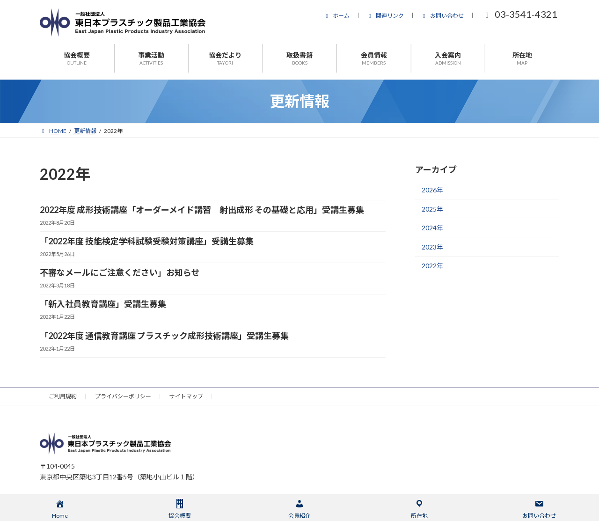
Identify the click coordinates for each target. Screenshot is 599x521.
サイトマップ (186, 396)
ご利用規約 (63, 396)
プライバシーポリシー (123, 396)
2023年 (432, 247)
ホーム (336, 15)
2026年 (432, 190)
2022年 (432, 266)
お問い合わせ (442, 15)
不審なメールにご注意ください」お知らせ (120, 272)
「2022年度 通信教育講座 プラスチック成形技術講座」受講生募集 (164, 335)
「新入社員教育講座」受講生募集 (103, 304)
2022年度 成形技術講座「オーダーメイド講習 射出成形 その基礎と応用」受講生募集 (202, 210)
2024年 (432, 228)
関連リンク (385, 15)
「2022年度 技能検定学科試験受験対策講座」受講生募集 (147, 241)
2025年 (432, 209)
